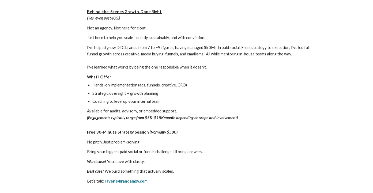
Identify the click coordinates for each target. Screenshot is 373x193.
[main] (200, 96)
